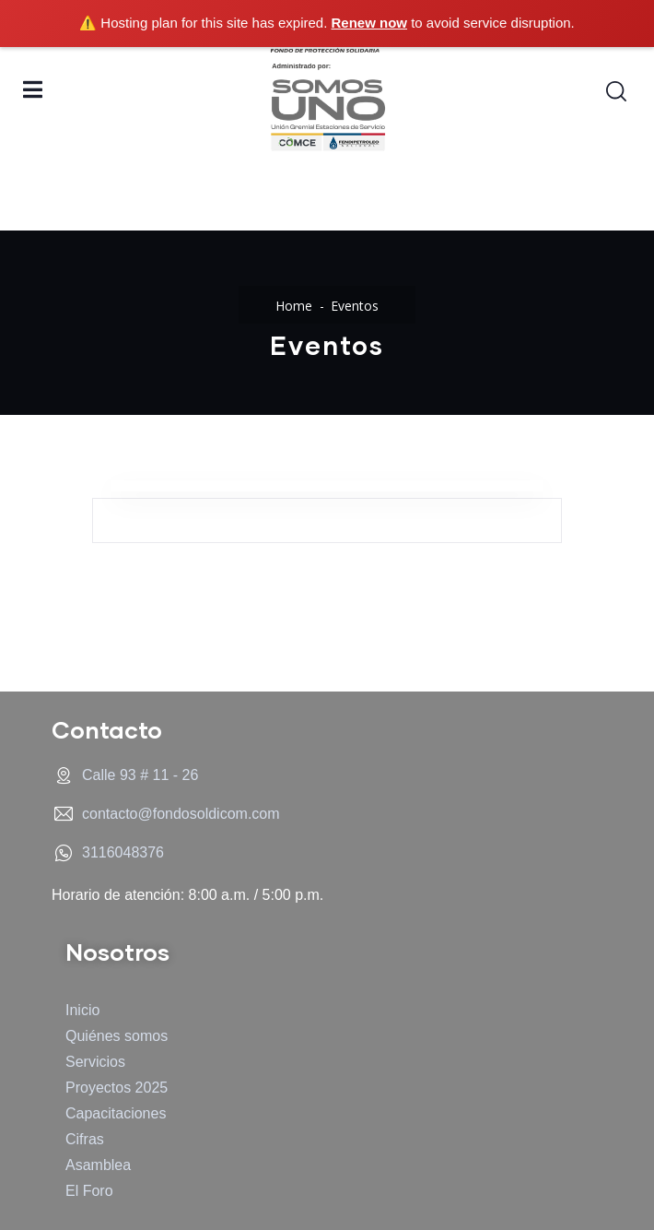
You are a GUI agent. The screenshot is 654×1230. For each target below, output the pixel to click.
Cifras (84, 1139)
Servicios (95, 1062)
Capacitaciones (115, 1113)
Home (293, 305)
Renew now (370, 22)
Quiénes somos (116, 1036)
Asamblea (98, 1165)
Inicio (82, 1010)
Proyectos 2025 (116, 1087)
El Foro (89, 1191)
